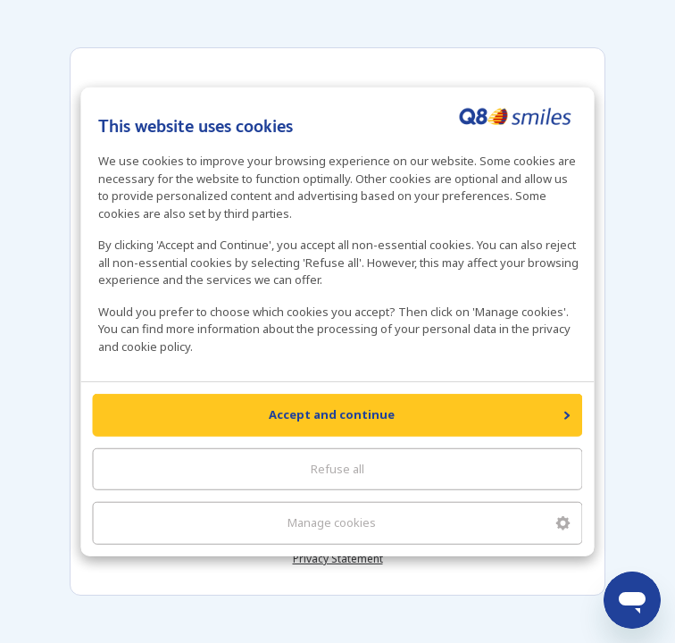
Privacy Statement (338, 559)
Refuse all (337, 468)
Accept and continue (420, 414)
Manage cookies (429, 522)
